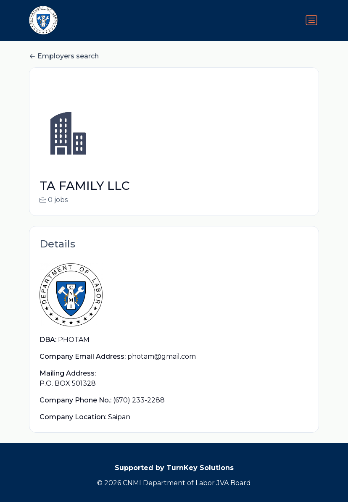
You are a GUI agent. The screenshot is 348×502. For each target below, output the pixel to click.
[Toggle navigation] (311, 20)
